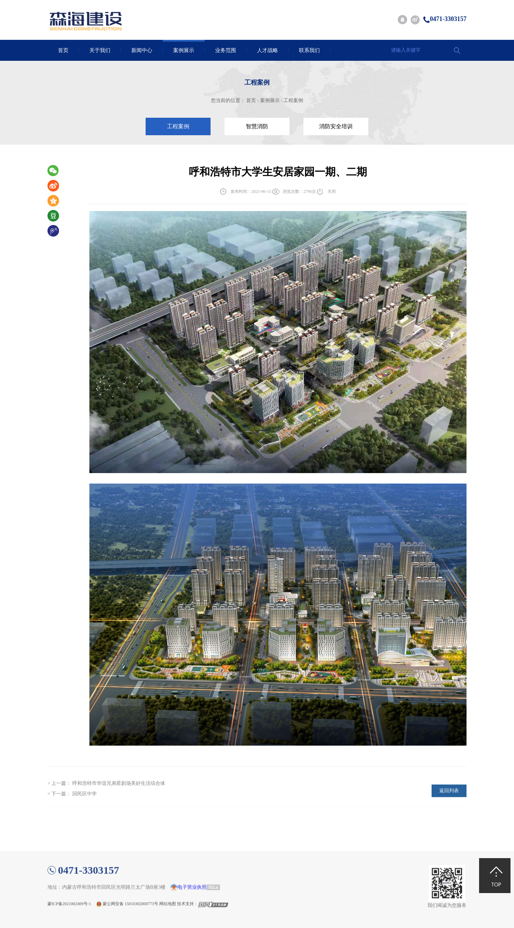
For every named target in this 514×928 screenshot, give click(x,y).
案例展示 (183, 50)
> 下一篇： (72, 806)
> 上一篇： (106, 795)
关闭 (332, 192)
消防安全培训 (336, 126)
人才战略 (267, 50)
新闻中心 (141, 50)
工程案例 (293, 100)
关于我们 (99, 50)
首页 (63, 50)
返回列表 (449, 803)
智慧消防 (257, 126)
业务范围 (225, 50)
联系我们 (309, 50)
